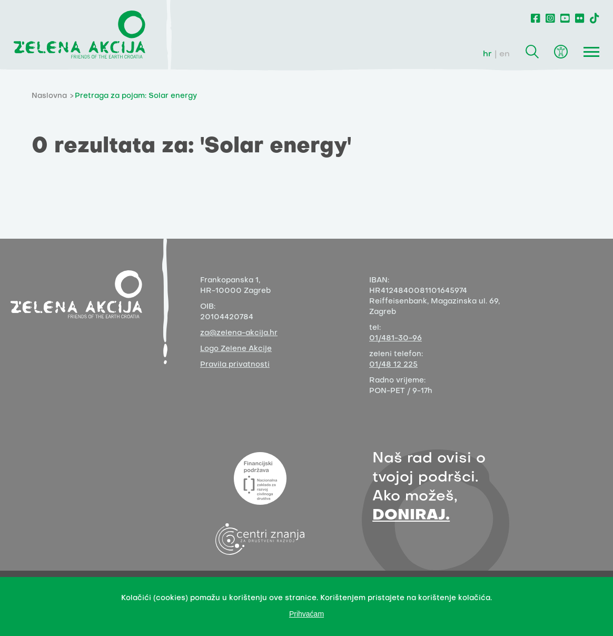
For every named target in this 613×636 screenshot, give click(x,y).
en (504, 54)
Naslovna (49, 96)
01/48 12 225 (393, 364)
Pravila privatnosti (235, 364)
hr (487, 54)
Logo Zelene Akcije (236, 349)
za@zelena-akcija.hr (239, 333)
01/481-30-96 (395, 338)
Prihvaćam (306, 614)
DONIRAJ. (411, 515)
